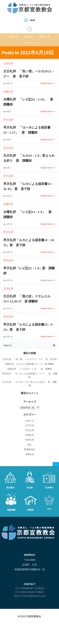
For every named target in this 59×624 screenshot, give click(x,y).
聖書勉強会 (29, 449)
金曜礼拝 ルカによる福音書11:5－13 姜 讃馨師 (29, 363)
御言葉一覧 (44, 36)
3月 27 (9, 308)
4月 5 (8, 139)
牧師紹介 (13, 36)
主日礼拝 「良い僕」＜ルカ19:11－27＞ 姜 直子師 (29, 359)
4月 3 (8, 167)
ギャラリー (29, 43)
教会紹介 (28, 36)
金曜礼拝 (29, 454)
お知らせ (29, 420)
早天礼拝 (8, 119)
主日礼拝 (8, 63)
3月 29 (9, 280)
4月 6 (8, 111)
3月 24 (9, 336)
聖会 (29, 444)
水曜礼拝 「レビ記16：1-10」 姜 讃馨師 (29, 368)
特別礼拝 (29, 439)
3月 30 (9, 224)
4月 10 (9, 83)
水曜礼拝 (8, 91)
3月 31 (9, 196)
